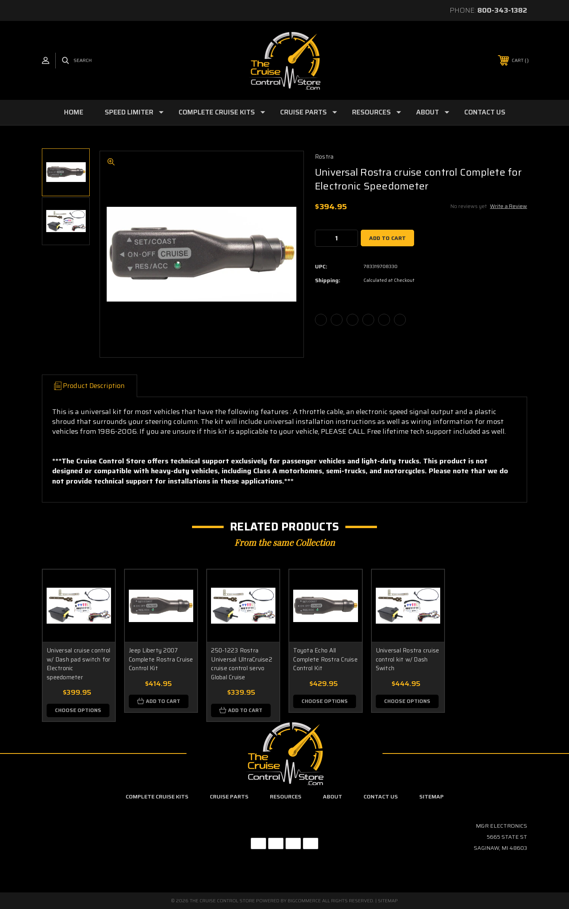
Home (73, 112)
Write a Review (508, 206)
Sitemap (431, 796)
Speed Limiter (134, 112)
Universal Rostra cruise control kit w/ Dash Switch (407, 659)
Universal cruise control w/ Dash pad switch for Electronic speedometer (79, 664)
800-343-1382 (502, 10)
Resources (376, 112)
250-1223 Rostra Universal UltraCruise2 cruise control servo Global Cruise (241, 664)
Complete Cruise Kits (222, 112)
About (432, 112)
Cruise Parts (308, 112)
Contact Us (484, 112)
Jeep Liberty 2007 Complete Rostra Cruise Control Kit (161, 659)
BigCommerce (304, 900)
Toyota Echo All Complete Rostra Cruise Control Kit (325, 659)
